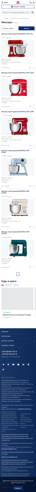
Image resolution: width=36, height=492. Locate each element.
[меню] (4, 2)
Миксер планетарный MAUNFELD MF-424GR (15, 232)
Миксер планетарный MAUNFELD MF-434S (17, 111)
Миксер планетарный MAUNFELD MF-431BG (15, 192)
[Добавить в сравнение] (33, 67)
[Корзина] (34, 2)
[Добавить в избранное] (29, 67)
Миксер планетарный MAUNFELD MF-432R (17, 73)
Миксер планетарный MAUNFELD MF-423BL (15, 151)
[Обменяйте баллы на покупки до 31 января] (18, 306)
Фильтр (26, 28)
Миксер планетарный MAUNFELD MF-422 (17, 34)
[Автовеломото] (18, 2)
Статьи (15, 285)
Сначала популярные (10, 28)
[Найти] (33, 12)
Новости (9, 285)
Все (2, 285)
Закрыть (18, 488)
